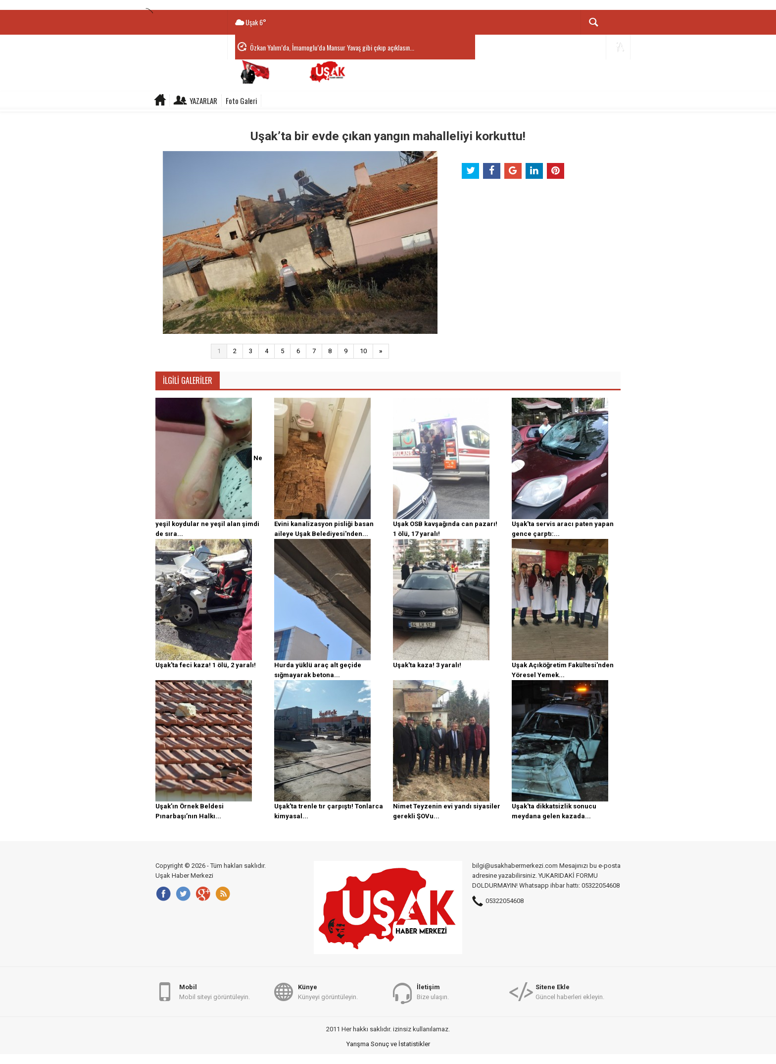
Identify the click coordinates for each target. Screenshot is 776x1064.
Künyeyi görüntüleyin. (328, 991)
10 (363, 351)
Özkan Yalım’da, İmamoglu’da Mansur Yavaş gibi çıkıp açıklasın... (332, 47)
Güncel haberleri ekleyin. (569, 991)
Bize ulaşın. (433, 991)
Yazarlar (203, 100)
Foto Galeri (241, 100)
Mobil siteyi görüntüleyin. (214, 991)
